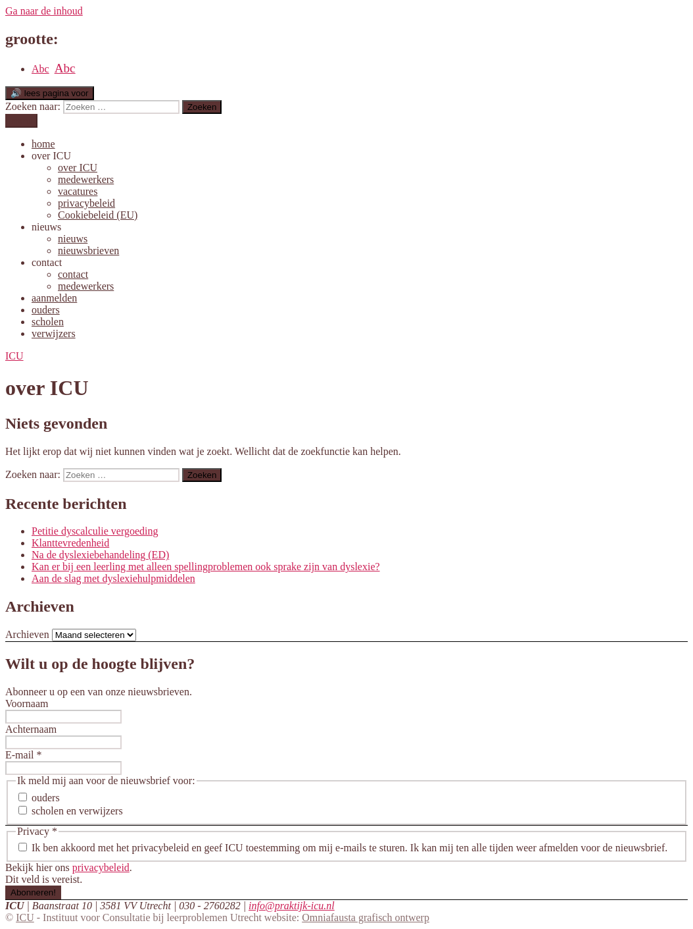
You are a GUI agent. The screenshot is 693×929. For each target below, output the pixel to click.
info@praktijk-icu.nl (292, 905)
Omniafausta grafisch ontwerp (365, 917)
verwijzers (54, 333)
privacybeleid (86, 203)
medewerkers (86, 179)
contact (47, 262)
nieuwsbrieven (88, 250)
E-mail (23, 754)
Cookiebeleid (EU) (97, 215)
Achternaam (31, 729)
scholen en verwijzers (70, 810)
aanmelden (54, 298)
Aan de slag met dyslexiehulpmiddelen (113, 578)
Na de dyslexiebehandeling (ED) (100, 554)
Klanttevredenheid (70, 542)
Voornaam (26, 703)
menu (21, 121)
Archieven (27, 634)
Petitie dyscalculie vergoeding (95, 531)
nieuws (46, 226)
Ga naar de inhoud (44, 10)
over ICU (51, 155)
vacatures (77, 191)
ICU (25, 917)
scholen (48, 321)
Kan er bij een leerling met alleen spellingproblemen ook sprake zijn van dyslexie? (206, 566)
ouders (46, 309)
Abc (40, 68)
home (43, 143)
